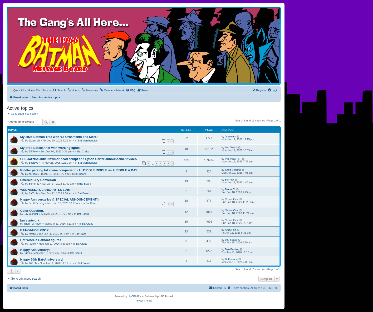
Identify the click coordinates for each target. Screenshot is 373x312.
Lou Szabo (231, 147)
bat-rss (33, 173)
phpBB (131, 296)
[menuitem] (59, 90)
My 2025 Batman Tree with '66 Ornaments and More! (59, 137)
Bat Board (80, 173)
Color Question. (32, 210)
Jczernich (34, 140)
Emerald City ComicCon (38, 180)
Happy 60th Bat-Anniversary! (41, 259)
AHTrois (33, 193)
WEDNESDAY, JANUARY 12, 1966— (46, 189)
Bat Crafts (83, 151)
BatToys (33, 162)
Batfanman (231, 259)
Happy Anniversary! (35, 250)
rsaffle (32, 233)
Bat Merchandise (88, 140)
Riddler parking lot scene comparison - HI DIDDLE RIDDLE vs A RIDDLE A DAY (78, 170)
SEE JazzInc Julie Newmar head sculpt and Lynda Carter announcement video (78, 159)
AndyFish (230, 229)
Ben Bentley (232, 249)
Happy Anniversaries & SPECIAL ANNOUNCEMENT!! (59, 199)
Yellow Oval (232, 199)
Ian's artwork (29, 220)
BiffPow (33, 151)
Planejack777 (233, 158)
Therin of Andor (33, 223)
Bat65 (27, 253)
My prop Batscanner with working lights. (50, 148)
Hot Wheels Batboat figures (40, 240)
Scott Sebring (233, 169)
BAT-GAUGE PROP (34, 230)
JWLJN (33, 263)
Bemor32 (34, 183)
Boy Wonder (31, 213)
